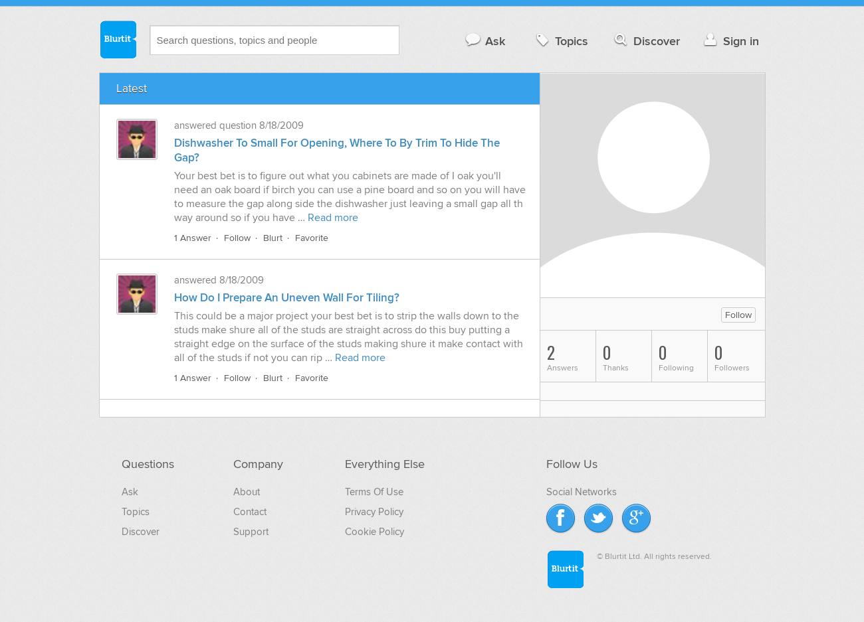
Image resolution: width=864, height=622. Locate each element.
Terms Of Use (374, 492)
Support (251, 532)
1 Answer (192, 238)
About (246, 492)
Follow (237, 238)
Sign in (730, 40)
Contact (250, 512)
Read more (333, 217)
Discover (645, 40)
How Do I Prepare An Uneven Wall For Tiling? (286, 298)
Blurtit (117, 39)
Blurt (272, 238)
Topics (560, 40)
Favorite (311, 238)
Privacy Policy (374, 512)
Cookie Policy (374, 532)
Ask (485, 40)
